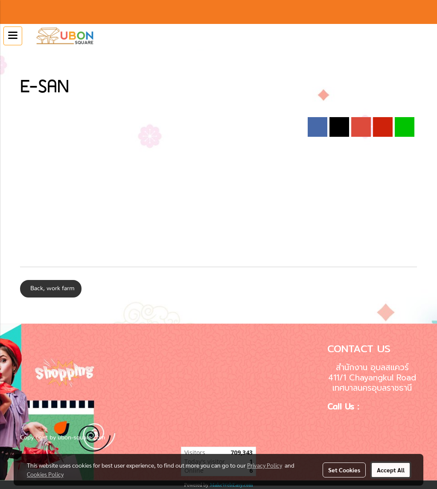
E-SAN (60, 56)
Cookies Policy (45, 474)
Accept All (391, 470)
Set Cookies (344, 470)
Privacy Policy (264, 465)
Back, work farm (51, 289)
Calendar (32, 56)
